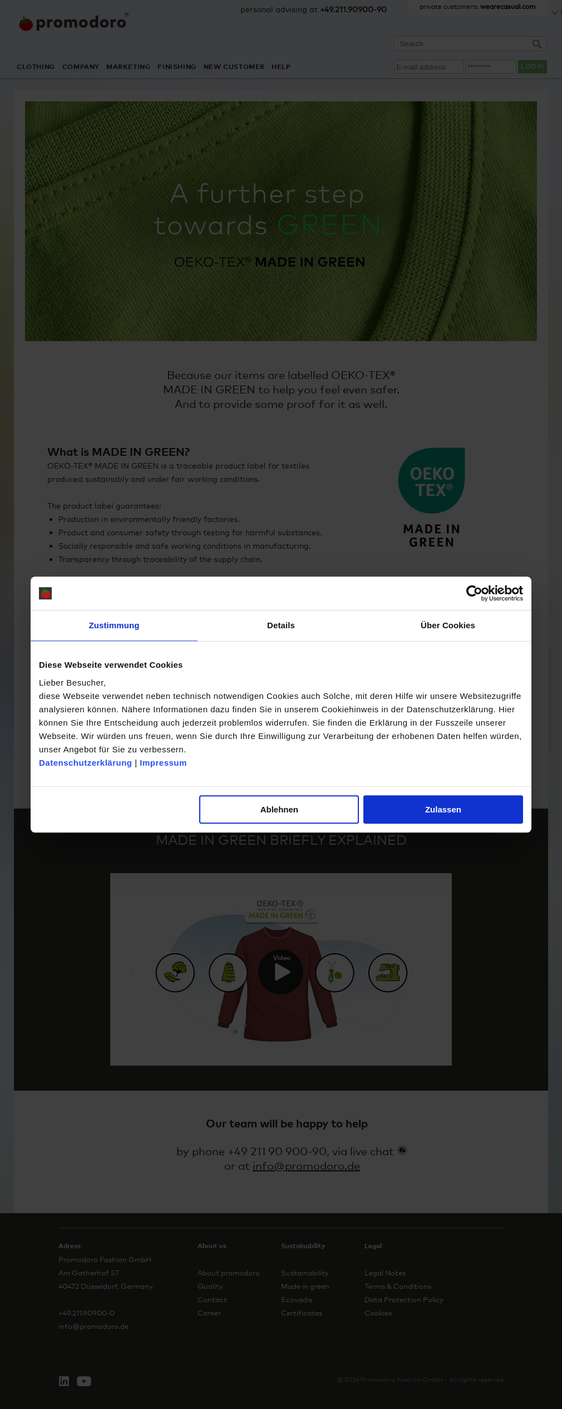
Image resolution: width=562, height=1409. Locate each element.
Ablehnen (279, 809)
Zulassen (443, 809)
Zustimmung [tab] (114, 625)
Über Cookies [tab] (448, 625)
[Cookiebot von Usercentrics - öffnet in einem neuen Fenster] (474, 593)
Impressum (163, 762)
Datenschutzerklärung (85, 762)
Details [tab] (281, 625)
